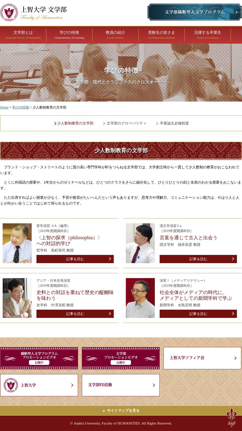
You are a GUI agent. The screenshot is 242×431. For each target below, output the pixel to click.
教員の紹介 (115, 34)
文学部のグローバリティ (127, 123)
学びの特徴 (69, 34)
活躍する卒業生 (207, 34)
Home (4, 107)
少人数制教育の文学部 (75, 123)
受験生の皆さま (161, 34)
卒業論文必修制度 (174, 123)
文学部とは (23, 34)
